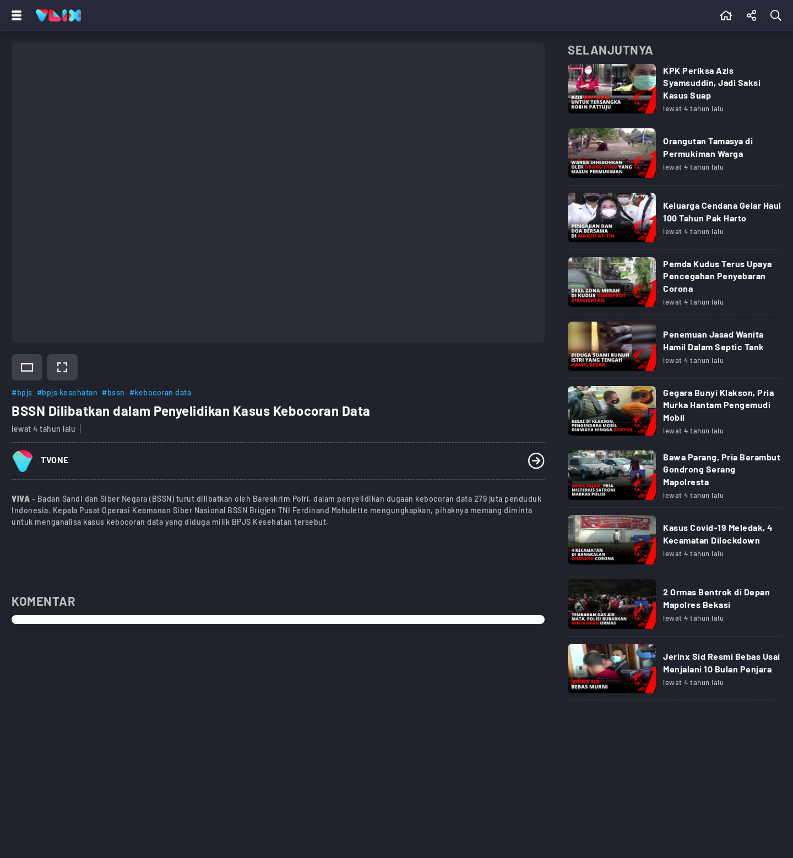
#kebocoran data (160, 392)
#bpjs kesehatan (67, 392)
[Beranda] (726, 15)
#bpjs (22, 392)
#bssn (113, 392)
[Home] (58, 15)
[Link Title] (674, 92)
